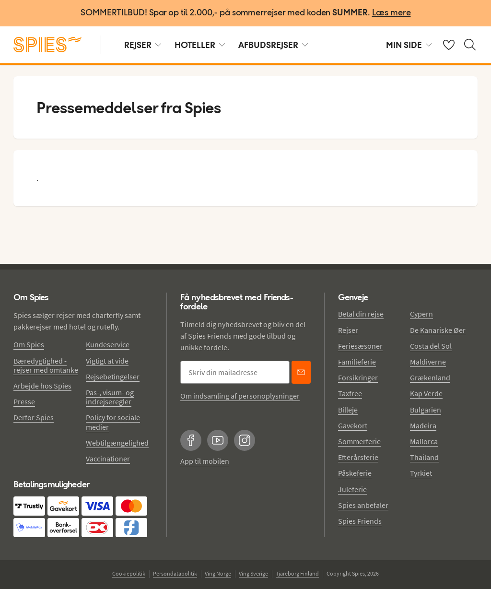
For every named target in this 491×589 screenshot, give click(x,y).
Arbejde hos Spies (42, 385)
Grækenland (430, 377)
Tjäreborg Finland (297, 573)
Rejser (348, 330)
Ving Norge (218, 573)
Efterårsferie (358, 457)
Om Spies (28, 344)
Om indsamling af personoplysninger (240, 396)
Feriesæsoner (360, 346)
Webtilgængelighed (117, 443)
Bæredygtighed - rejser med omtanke (45, 365)
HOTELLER (200, 44)
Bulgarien (425, 409)
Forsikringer (358, 377)
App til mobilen (204, 461)
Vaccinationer (108, 458)
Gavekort (352, 425)
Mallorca (424, 441)
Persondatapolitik (175, 573)
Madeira (423, 425)
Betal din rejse (361, 313)
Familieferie (357, 361)
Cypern (421, 313)
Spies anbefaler (363, 505)
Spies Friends (360, 521)
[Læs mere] (391, 13)
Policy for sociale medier (113, 421)
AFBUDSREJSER (273, 44)
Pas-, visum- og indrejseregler (110, 397)
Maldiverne (428, 361)
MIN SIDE (409, 44)
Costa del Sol (431, 346)
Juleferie (352, 489)
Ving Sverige (253, 573)
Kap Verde (426, 393)
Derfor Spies (33, 417)
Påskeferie (355, 473)
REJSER (142, 44)
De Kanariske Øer (438, 330)
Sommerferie (359, 441)
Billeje (348, 409)
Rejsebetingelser (113, 376)
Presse (24, 401)
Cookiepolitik (128, 573)
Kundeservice (107, 344)
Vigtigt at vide (107, 360)
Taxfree (350, 393)
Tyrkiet (421, 473)
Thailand (424, 457)
